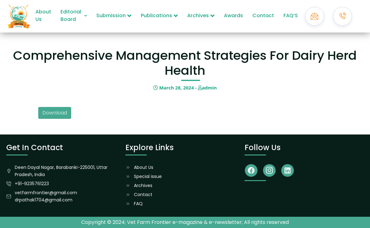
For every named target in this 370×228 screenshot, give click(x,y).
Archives (200, 15)
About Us (43, 15)
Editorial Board (74, 15)
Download (54, 112)
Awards (233, 15)
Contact (263, 15)
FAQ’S (290, 15)
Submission (113, 15)
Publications (159, 15)
